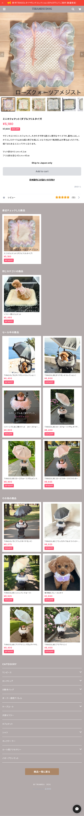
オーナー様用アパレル (12, 698)
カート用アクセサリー (11, 749)
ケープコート (8, 707)
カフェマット (7, 724)
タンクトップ (7, 681)
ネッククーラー (9, 741)
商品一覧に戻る (42, 771)
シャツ (5, 732)
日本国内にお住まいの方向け (42, 180)
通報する (77, 187)
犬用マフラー (8, 715)
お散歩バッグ (8, 689)
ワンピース (7, 672)
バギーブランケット (10, 758)
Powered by (42, 789)
